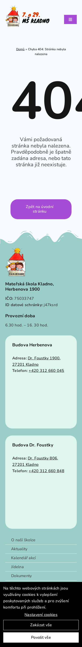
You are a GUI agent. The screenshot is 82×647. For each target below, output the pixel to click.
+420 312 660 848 (46, 471)
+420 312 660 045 (46, 370)
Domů (20, 49)
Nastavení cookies (41, 614)
